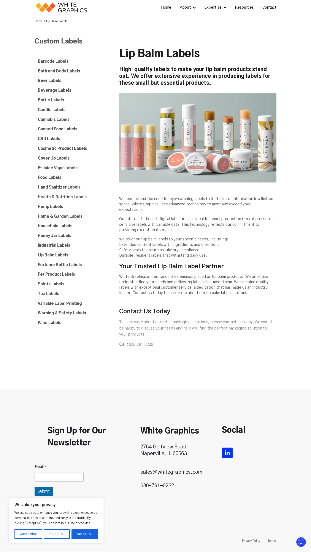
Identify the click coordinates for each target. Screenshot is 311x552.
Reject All (57, 534)
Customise (28, 534)
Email (40, 467)
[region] (56, 520)
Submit (44, 491)
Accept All (85, 534)
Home (39, 21)
